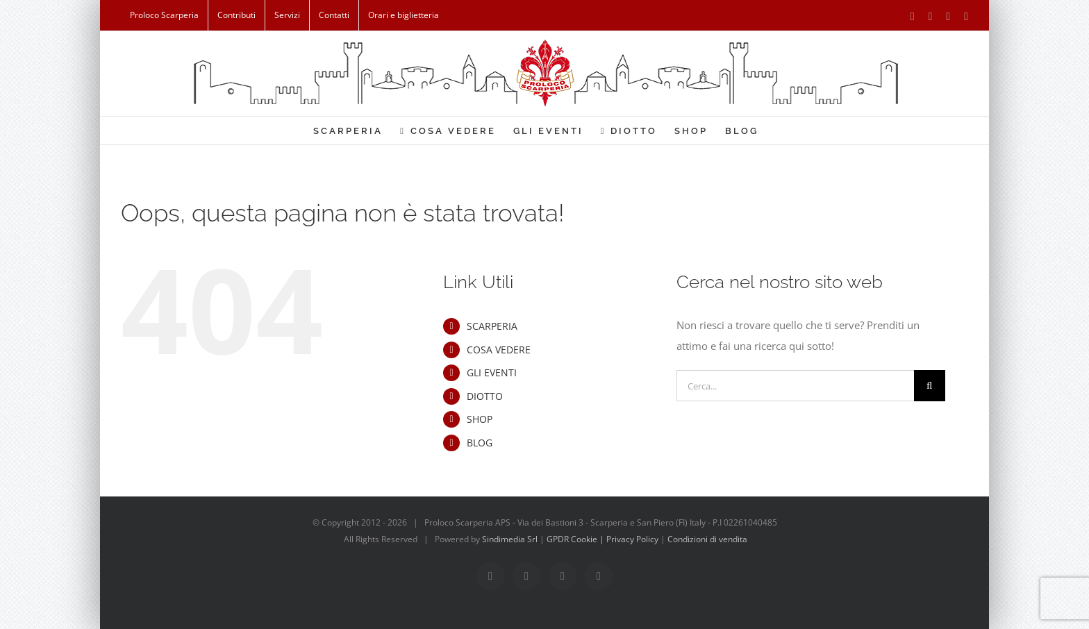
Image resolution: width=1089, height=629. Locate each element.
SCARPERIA (492, 326)
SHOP (479, 419)
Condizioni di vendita (707, 539)
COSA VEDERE (499, 349)
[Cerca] (929, 385)
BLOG (479, 442)
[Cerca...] (795, 385)
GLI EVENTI (492, 372)
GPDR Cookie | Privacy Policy (603, 539)
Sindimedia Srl (511, 539)
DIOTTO (485, 396)
